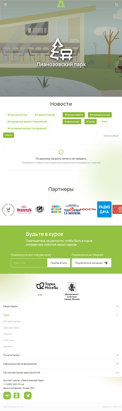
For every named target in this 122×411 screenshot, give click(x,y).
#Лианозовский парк (17, 114)
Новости (7, 333)
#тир (104, 121)
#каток (8, 135)
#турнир (90, 121)
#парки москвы (72, 121)
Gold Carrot (117, 407)
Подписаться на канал (91, 263)
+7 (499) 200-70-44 (13, 384)
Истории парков (11, 321)
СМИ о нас (8, 340)
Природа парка (11, 327)
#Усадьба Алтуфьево (45, 114)
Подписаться (59, 263)
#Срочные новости (74, 114)
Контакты (8, 346)
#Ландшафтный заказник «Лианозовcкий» (28, 121)
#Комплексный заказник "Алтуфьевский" (27, 128)
